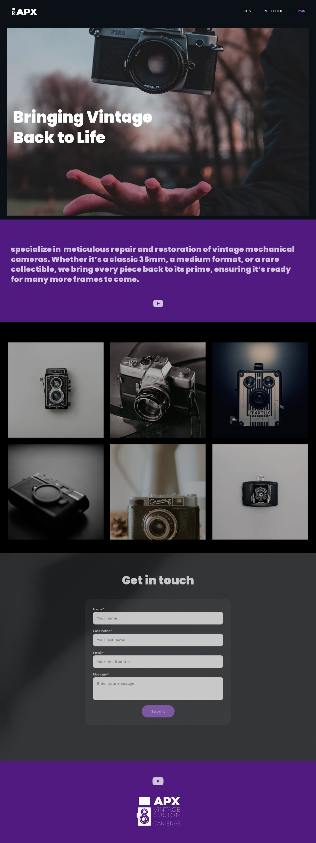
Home (249, 11)
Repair (299, 11)
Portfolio (273, 11)
